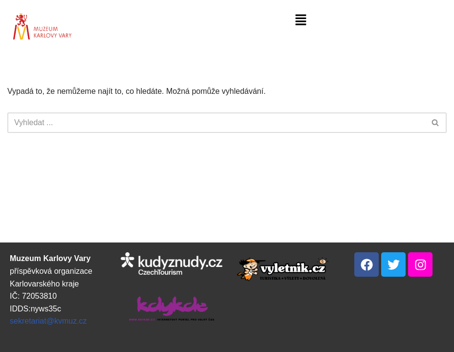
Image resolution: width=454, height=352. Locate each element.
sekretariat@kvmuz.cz (48, 321)
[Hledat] (216, 122)
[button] (301, 20)
